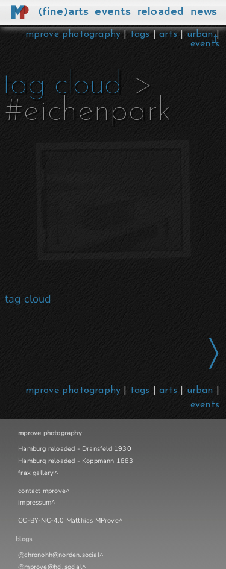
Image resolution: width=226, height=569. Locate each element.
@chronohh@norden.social (58, 554)
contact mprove (42, 490)
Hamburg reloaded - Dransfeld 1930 (74, 448)
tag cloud (62, 85)
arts (168, 34)
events (204, 44)
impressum (34, 502)
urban (200, 34)
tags (140, 34)
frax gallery (36, 472)
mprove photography (74, 34)
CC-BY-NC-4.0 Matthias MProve (68, 520)
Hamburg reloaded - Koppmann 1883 (75, 460)
